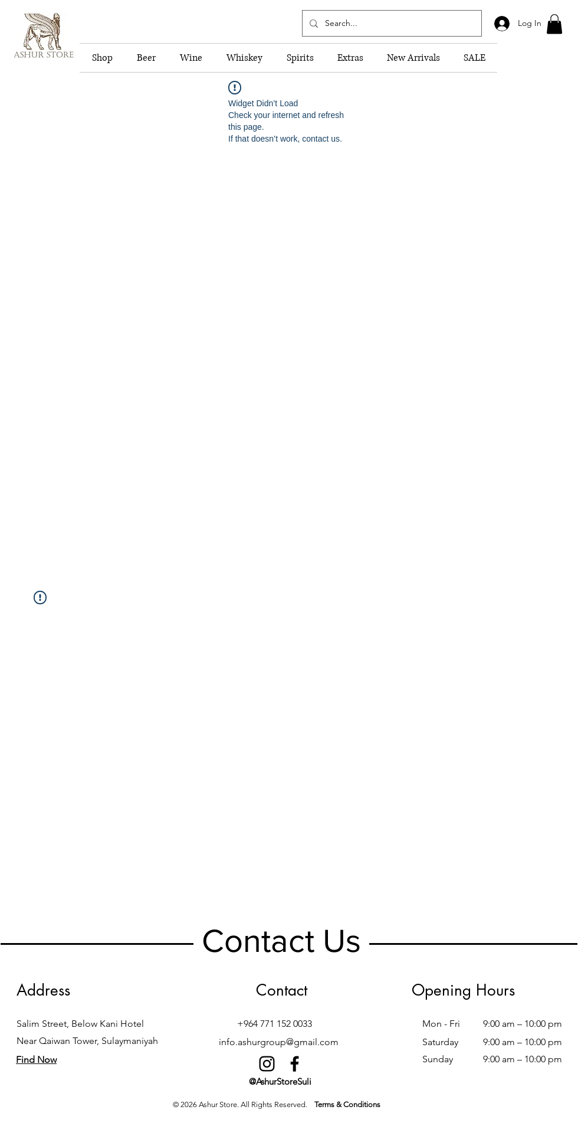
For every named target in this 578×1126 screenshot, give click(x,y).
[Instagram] (267, 1063)
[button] (554, 24)
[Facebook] (294, 1063)
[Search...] (391, 23)
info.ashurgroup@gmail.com (279, 1042)
